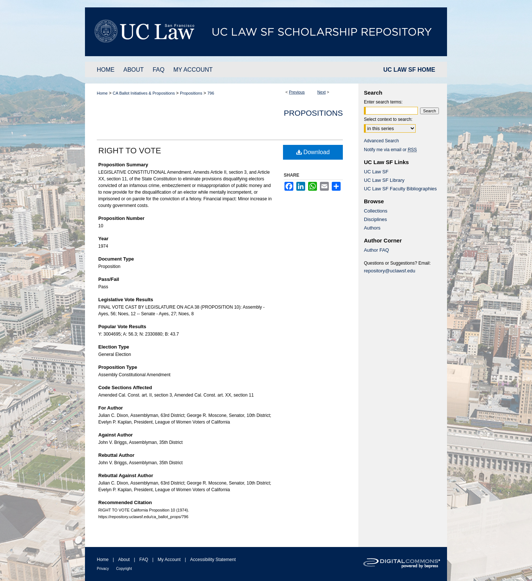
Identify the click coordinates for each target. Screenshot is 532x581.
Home (102, 93)
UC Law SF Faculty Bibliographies (400, 188)
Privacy (103, 569)
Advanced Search (381, 140)
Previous (297, 92)
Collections (376, 211)
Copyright (124, 569)
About (124, 559)
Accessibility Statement (213, 559)
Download (313, 152)
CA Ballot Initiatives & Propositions (144, 93)
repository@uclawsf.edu (389, 270)
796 (210, 93)
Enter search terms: (383, 102)
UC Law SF (376, 171)
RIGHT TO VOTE (129, 150)
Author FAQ (376, 250)
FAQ (143, 559)
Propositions (191, 93)
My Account (169, 559)
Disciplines (375, 219)
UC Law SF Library (384, 180)
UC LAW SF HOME (409, 70)
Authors (372, 228)
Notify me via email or (390, 149)
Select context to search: (388, 119)
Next (321, 92)
